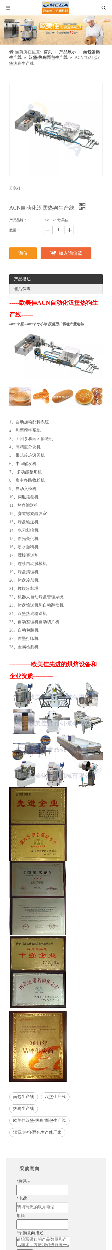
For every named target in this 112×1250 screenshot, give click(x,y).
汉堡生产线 (55, 1096)
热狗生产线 (23, 1108)
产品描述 (22, 279)
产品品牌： (18, 220)
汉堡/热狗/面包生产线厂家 (37, 1132)
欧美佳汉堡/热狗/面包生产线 (39, 1120)
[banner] (56, 30)
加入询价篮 (70, 253)
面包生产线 (23, 1096)
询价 (23, 253)
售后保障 (22, 289)
